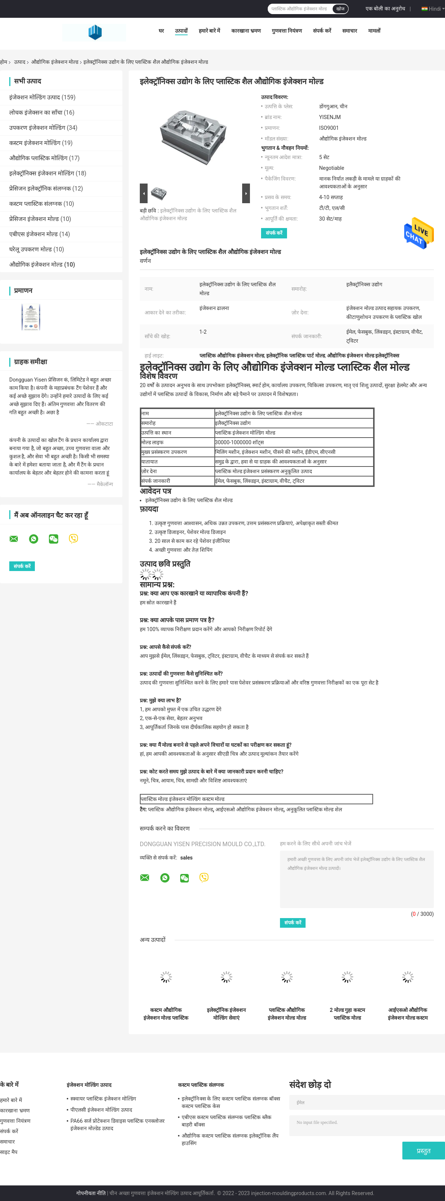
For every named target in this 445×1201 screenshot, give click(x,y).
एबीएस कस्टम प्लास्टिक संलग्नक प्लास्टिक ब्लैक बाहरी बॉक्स (226, 1121)
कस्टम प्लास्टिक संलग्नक (35, 203)
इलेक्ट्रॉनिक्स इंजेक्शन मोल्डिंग (41, 173)
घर (161, 31)
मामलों (374, 31)
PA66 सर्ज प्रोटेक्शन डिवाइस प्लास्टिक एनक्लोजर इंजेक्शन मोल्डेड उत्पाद (117, 1124)
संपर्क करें (322, 31)
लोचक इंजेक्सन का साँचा (35, 112)
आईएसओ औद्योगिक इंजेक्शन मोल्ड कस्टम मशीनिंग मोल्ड (408, 1014)
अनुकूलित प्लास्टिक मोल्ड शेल (314, 809)
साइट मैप (8, 1152)
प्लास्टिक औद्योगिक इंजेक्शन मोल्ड (180, 809)
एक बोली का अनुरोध (385, 8)
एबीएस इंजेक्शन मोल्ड (33, 234)
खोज (340, 8)
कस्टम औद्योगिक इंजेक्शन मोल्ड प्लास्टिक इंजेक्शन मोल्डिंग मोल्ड (166, 1014)
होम (3, 62)
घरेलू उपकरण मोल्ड (30, 249)
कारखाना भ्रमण (246, 31)
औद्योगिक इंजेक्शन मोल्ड (54, 62)
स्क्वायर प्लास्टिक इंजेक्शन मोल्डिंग (103, 1099)
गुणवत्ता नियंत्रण (287, 31)
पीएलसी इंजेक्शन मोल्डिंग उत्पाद (101, 1110)
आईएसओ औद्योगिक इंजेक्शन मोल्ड (249, 809)
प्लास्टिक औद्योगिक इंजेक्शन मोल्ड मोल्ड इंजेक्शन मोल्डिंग (287, 1014)
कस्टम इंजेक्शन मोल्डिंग (34, 142)
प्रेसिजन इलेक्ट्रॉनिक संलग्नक (40, 188)
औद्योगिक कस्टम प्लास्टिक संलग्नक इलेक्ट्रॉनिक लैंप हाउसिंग (230, 1139)
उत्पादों (181, 31)
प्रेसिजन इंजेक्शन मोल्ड (34, 218)
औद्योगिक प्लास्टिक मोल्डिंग (38, 158)
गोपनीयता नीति (91, 1193)
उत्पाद (19, 62)
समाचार (349, 31)
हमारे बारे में (209, 31)
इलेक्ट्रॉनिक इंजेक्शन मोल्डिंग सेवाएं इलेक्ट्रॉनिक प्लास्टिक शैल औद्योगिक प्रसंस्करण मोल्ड (226, 1014)
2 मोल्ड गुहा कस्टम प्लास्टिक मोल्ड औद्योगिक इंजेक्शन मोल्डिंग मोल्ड (347, 1014)
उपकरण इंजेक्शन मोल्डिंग (37, 127)
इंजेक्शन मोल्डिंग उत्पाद (34, 97)
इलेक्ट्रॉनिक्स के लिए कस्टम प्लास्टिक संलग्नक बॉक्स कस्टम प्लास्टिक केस (231, 1102)
